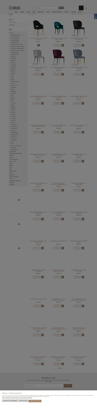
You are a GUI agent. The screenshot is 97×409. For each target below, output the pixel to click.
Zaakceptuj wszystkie (35, 401)
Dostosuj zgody (23, 401)
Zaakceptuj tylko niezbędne (10, 401)
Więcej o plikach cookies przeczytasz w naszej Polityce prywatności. (17, 398)
